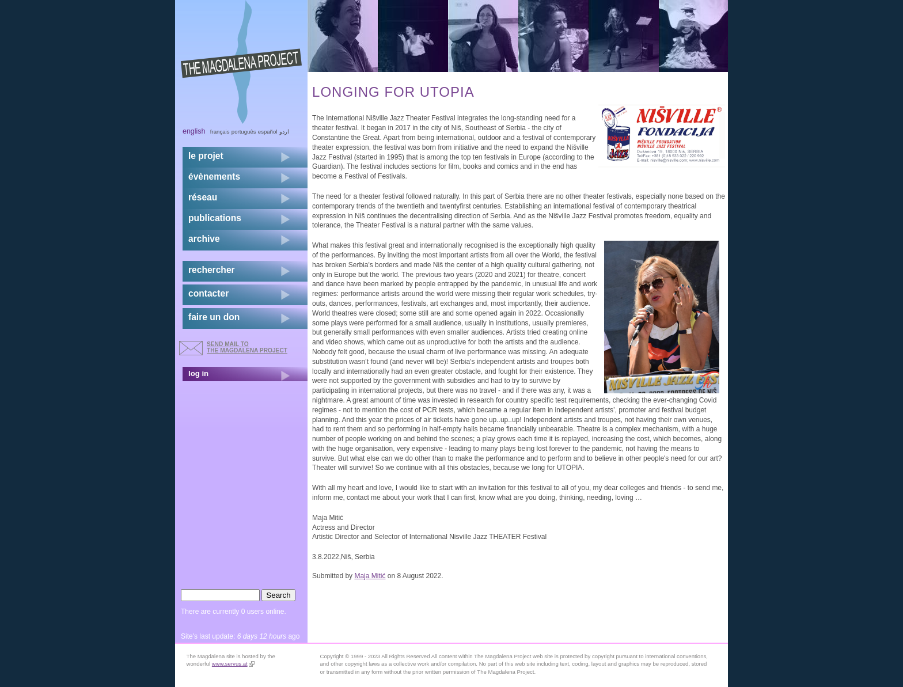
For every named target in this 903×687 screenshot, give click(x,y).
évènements (214, 176)
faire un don (214, 317)
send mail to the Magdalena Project (247, 347)
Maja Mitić (369, 576)
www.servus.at (233, 664)
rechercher (211, 270)
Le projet (205, 156)
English (194, 131)
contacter (208, 293)
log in (198, 373)
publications (214, 218)
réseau (202, 197)
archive (204, 239)
